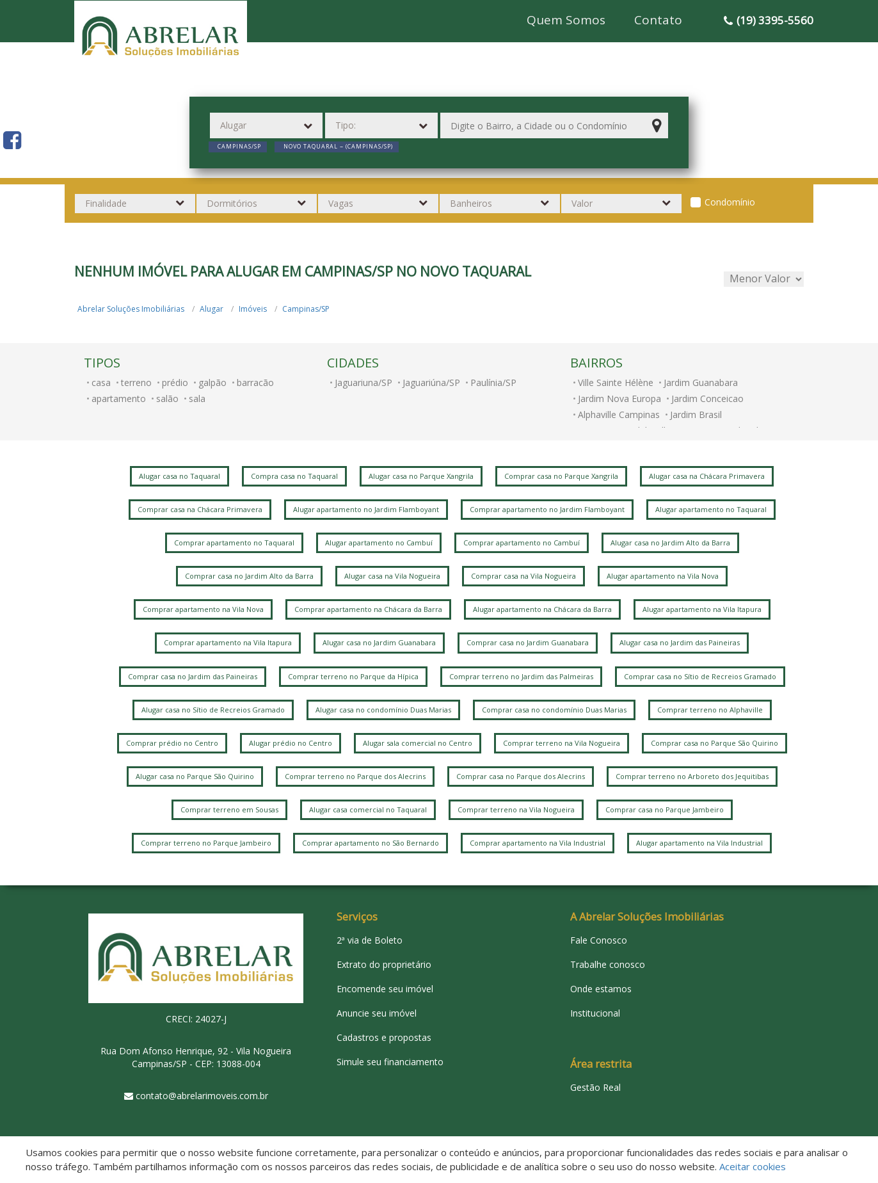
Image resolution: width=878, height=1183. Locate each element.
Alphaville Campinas (619, 414)
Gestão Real (595, 1087)
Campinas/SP (306, 308)
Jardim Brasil (696, 414)
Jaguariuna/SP (363, 382)
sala (197, 398)
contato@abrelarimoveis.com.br (202, 1096)
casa (101, 382)
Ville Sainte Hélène (615, 382)
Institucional (595, 1013)
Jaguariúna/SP (431, 382)
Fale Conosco (598, 940)
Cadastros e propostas (384, 1037)
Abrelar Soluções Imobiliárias (130, 308)
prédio (175, 382)
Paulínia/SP (493, 382)
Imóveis (253, 308)
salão (167, 398)
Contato (658, 20)
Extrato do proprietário (384, 964)
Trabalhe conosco (607, 964)
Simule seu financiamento (390, 1062)
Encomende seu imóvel (385, 989)
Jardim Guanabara (701, 382)
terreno (136, 382)
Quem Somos (566, 20)
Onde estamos (601, 989)
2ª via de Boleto (370, 940)
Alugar (211, 308)
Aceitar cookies (752, 1166)
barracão (255, 382)
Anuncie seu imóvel (377, 1013)
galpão (212, 382)
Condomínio (730, 202)
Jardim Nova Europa (619, 398)
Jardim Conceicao (707, 398)
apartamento (119, 398)
